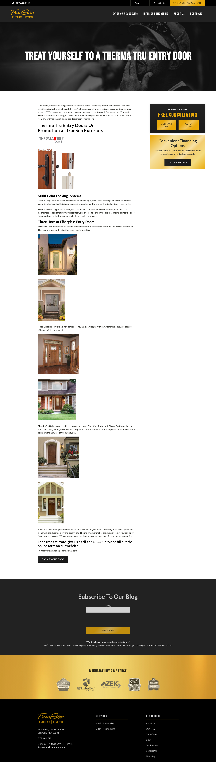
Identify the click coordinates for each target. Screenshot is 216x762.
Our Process (152, 748)
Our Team (150, 731)
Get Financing (178, 162)
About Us (150, 726)
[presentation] (108, 622)
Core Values (151, 737)
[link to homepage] (23, 14)
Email (108, 609)
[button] (125, 14)
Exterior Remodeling (105, 731)
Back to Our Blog (53, 559)
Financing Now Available (187, 3)
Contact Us (140, 3)
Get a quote (189, 124)
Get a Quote (159, 3)
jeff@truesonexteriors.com (154, 648)
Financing (150, 759)
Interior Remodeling (105, 726)
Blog (148, 742)
